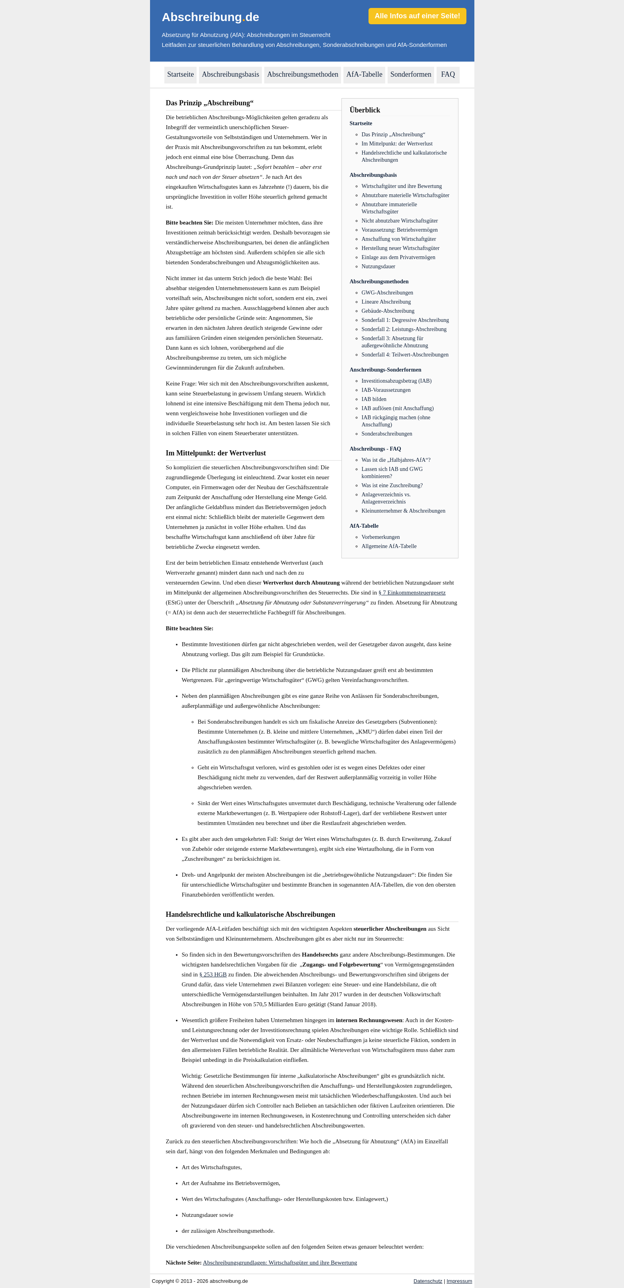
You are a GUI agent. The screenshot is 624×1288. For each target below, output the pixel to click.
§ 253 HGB (213, 974)
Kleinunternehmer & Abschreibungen (404, 511)
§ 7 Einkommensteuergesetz (412, 592)
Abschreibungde (210, 16)
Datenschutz (427, 1281)
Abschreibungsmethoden (302, 74)
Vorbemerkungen (381, 537)
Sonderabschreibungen (387, 434)
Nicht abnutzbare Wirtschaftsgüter (400, 221)
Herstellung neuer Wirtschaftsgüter (401, 248)
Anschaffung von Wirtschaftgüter (399, 239)
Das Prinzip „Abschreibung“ (393, 135)
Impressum (459, 1281)
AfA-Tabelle (364, 74)
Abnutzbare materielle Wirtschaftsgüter (406, 195)
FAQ (448, 74)
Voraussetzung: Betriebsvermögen (400, 230)
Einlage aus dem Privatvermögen (398, 257)
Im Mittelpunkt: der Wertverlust (397, 144)
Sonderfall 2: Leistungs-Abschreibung (404, 329)
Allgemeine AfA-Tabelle (389, 546)
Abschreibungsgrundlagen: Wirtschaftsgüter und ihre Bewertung (280, 1262)
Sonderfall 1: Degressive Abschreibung (405, 320)
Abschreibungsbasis (230, 74)
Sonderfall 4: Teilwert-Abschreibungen (405, 355)
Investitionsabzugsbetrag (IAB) (397, 381)
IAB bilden (374, 399)
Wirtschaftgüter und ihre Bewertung (402, 186)
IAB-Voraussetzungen (386, 390)
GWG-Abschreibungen (387, 293)
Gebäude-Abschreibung (388, 311)
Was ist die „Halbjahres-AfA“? (396, 460)
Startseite (180, 74)
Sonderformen (410, 74)
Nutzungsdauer (379, 266)
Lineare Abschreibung (386, 302)
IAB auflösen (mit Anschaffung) (398, 408)
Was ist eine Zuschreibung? (392, 485)
